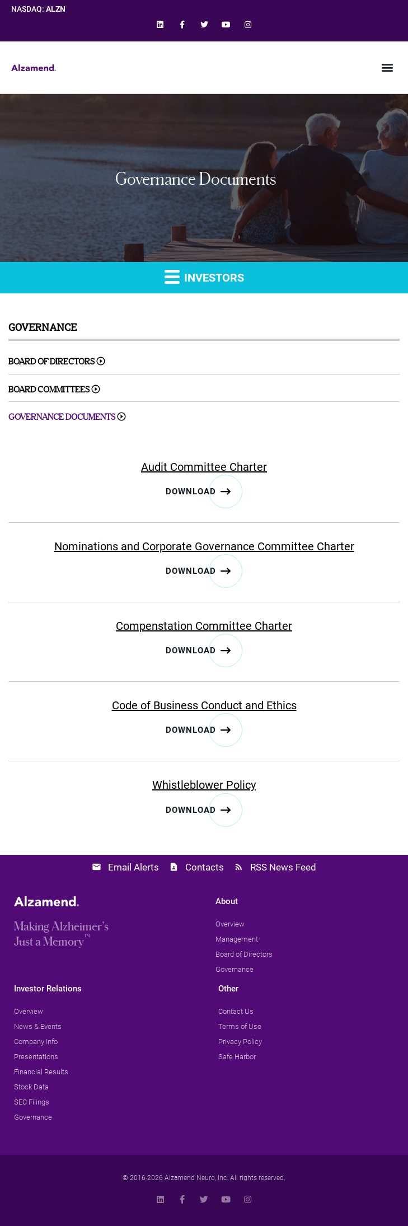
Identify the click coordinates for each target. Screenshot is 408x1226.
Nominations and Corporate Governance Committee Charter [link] (204, 546)
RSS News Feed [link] (283, 867)
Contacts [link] (204, 867)
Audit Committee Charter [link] (204, 467)
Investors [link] (204, 276)
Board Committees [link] (49, 389)
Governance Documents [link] (61, 417)
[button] (387, 67)
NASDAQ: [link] (38, 9)
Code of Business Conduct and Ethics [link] (204, 705)
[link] (160, 24)
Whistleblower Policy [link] (204, 785)
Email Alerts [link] (133, 867)
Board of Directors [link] (51, 361)
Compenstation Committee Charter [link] (204, 626)
